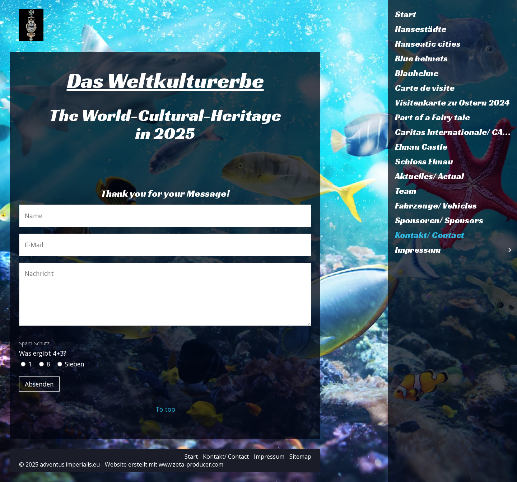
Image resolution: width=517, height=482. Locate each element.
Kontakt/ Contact (429, 235)
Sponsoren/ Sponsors (439, 220)
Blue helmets (421, 58)
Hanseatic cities (428, 43)
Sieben (74, 364)
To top (165, 409)
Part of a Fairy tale (432, 117)
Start (405, 14)
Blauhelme (416, 73)
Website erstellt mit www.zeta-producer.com (164, 464)
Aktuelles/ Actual (429, 176)
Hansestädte (420, 29)
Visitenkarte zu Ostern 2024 (452, 102)
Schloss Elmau (424, 161)
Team (405, 191)
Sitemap (300, 456)
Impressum (418, 249)
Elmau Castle (421, 146)
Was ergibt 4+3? (42, 348)
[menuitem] (452, 14)
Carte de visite (425, 88)
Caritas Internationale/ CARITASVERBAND (456, 132)
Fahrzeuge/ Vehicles (436, 205)
